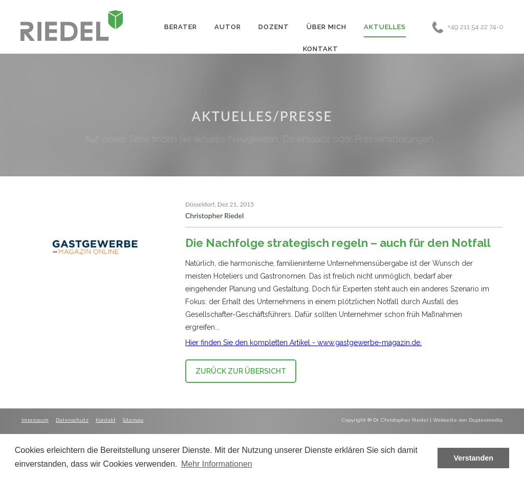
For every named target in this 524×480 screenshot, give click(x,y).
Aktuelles (385, 27)
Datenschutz (72, 420)
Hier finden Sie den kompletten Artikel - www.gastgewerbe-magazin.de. (303, 342)
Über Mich (326, 27)
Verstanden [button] (473, 458)
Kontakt (320, 49)
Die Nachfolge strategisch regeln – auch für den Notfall (338, 242)
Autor (227, 27)
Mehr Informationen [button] (216, 464)
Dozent (273, 27)
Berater (180, 27)
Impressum (35, 420)
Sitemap (133, 420)
